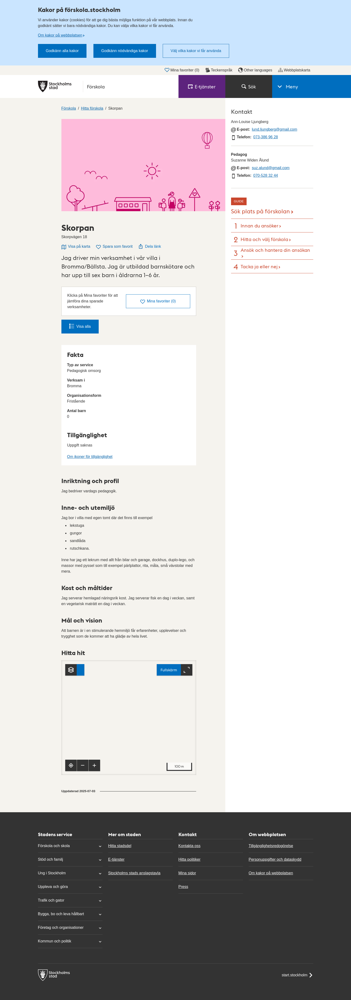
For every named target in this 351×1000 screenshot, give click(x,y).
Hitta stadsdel (119, 846)
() (158, 301)
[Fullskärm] (174, 670)
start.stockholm (297, 975)
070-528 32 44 (265, 175)
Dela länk (149, 246)
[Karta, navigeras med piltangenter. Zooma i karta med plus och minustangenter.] (128, 717)
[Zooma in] (94, 765)
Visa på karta (75, 246)
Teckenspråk (218, 70)
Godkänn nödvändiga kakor (124, 51)
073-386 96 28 (265, 137)
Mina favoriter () (182, 70)
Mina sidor (187, 873)
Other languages (255, 70)
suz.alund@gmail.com (271, 168)
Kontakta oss (189, 846)
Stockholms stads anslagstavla (134, 873)
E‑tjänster (202, 86)
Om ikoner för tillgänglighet (90, 457)
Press (183, 887)
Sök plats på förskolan (260, 211)
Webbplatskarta (294, 70)
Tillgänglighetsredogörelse (271, 846)
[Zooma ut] (82, 765)
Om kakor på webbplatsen (60, 35)
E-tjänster (116, 859)
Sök (249, 86)
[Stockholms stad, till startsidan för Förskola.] (105, 86)
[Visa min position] (71, 765)
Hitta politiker (189, 859)
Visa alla (80, 326)
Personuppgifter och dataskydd (275, 859)
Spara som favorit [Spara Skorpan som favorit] (114, 246)
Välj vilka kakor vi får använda (196, 51)
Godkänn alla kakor (62, 51)
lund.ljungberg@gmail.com (274, 129)
